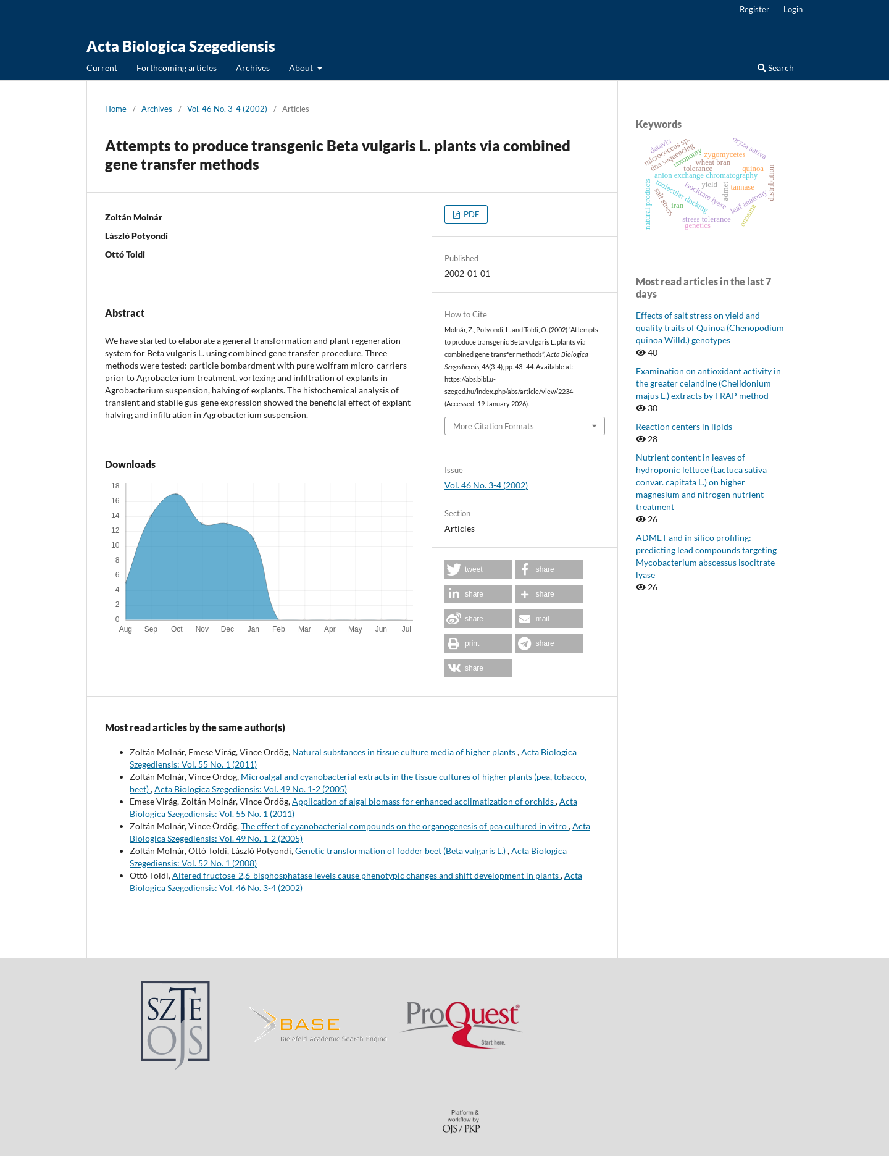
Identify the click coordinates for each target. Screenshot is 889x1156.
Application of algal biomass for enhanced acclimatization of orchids (424, 801)
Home (116, 109)
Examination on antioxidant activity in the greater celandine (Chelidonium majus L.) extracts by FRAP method (708, 383)
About (302, 67)
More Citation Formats (493, 426)
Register (754, 9)
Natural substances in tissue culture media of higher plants (404, 752)
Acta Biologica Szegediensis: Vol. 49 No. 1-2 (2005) (250, 789)
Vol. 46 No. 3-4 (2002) (227, 109)
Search (776, 67)
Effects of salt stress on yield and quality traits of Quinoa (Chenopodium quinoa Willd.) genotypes (710, 327)
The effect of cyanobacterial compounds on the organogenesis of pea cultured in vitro (405, 826)
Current (101, 67)
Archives (253, 67)
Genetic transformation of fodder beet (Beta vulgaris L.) (401, 850)
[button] (478, 569)
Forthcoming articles (176, 67)
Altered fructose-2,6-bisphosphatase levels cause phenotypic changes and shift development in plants (366, 875)
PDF (470, 214)
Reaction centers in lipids (684, 426)
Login (793, 9)
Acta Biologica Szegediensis (180, 46)
